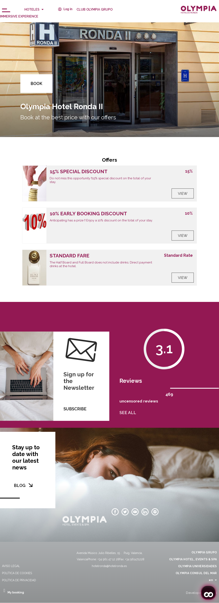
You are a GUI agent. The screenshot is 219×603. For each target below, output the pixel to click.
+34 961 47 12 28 (108, 559)
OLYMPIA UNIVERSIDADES (197, 566)
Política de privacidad (19, 580)
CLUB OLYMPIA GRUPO (95, 9)
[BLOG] (30, 485)
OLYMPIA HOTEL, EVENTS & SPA (193, 559)
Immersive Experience (19, 16)
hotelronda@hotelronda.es (109, 566)
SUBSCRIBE (75, 422)
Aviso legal (11, 566)
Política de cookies (17, 573)
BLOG (19, 485)
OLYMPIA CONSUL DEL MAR (196, 573)
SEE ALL (127, 418)
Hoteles (34, 9)
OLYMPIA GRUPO (204, 552)
